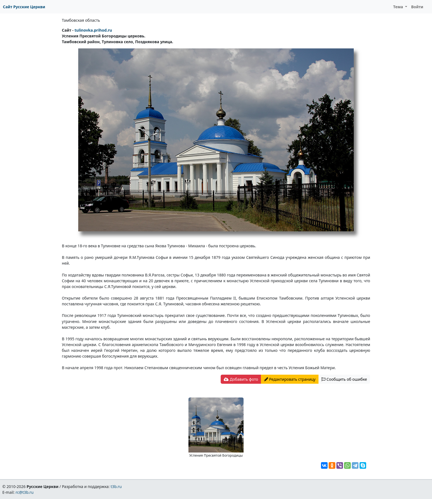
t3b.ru (116, 486)
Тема (398, 6)
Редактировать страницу (289, 379)
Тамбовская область (81, 20)
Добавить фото (241, 379)
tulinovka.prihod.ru (93, 30)
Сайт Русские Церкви (24, 6)
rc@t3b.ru (25, 492)
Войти (417, 6)
